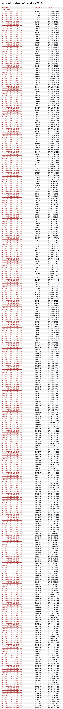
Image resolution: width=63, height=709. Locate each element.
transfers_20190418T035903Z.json (12, 214)
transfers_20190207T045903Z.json (12, 80)
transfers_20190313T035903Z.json (12, 145)
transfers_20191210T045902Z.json (12, 667)
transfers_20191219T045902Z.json (12, 684)
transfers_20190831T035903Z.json (12, 474)
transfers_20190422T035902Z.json (12, 221)
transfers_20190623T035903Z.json (12, 342)
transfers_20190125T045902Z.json (12, 55)
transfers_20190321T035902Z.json (12, 160)
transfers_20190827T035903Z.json (12, 466)
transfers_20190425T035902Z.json (12, 227)
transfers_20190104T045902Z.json (12, 15)
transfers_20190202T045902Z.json (12, 71)
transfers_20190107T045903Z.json (12, 21)
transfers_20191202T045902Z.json (12, 651)
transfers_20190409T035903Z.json (12, 197)
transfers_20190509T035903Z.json (12, 254)
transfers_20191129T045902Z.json (12, 646)
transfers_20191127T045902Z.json (12, 642)
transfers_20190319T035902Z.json (12, 156)
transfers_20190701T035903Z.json (12, 357)
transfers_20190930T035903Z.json (12, 531)
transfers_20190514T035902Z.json (12, 264)
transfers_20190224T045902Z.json (12, 113)
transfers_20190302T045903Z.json (12, 124)
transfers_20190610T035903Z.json (12, 317)
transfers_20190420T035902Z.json (12, 218)
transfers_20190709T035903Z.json (12, 372)
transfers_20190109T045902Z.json (12, 25)
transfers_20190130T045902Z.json (12, 65)
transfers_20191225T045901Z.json (12, 695)
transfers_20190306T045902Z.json (12, 132)
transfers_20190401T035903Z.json (12, 181)
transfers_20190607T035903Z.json (12, 311)
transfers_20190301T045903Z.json (12, 122)
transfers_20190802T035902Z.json (12, 418)
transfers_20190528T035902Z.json (12, 292)
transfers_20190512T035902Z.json (12, 260)
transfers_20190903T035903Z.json (12, 479)
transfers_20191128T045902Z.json (12, 644)
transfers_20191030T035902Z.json (12, 588)
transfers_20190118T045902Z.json (12, 42)
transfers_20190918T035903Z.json (12, 508)
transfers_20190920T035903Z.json (12, 512)
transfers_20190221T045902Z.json (12, 107)
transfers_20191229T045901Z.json (12, 703)
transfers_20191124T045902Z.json (12, 636)
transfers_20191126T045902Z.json (12, 640)
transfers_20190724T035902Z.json (12, 401)
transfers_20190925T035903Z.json (12, 521)
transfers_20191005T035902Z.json (12, 541)
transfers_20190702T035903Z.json (12, 359)
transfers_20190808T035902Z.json (12, 430)
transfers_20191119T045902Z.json (12, 627)
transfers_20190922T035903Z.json (12, 516)
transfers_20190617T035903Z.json (12, 330)
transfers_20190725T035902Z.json (12, 403)
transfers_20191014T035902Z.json (12, 558)
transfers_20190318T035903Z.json (12, 155)
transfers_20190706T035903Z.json (12, 367)
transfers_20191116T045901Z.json (12, 621)
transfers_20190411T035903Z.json (12, 200)
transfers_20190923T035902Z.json (12, 518)
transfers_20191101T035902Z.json (12, 592)
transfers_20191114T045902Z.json (12, 617)
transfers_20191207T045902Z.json (12, 661)
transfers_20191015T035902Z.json (12, 560)
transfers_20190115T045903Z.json (12, 36)
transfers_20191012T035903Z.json (12, 554)
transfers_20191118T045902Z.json (12, 625)
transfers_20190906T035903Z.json (12, 485)
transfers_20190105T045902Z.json (12, 17)
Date (48, 7)
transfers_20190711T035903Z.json (12, 376)
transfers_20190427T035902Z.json (12, 231)
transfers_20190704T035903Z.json (12, 363)
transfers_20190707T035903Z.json (12, 369)
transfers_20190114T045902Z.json (12, 34)
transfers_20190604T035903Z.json (12, 306)
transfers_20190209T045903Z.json (12, 84)
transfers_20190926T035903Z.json (12, 523)
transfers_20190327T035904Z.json (12, 172)
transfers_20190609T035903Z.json (12, 315)
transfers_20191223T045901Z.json (12, 692)
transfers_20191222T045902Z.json (12, 690)
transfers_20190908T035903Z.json (12, 489)
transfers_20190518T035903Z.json (12, 271)
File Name (5, 7)
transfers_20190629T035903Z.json (12, 353)
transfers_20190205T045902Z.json (12, 76)
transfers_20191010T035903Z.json (12, 550)
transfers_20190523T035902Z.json (12, 283)
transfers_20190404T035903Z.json (12, 187)
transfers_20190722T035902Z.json (12, 397)
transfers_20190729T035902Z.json (12, 411)
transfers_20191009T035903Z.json (12, 548)
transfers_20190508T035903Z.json (12, 252)
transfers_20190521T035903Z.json (12, 279)
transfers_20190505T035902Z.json (12, 246)
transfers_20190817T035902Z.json (12, 447)
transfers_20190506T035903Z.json (12, 248)
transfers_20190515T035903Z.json (12, 265)
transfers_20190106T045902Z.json (12, 19)
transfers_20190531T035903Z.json (12, 298)
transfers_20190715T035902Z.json (12, 384)
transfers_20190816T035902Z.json (12, 445)
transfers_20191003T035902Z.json (12, 537)
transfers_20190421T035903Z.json (12, 220)
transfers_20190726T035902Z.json (12, 405)
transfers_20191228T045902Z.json (12, 701)
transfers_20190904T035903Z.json (12, 481)
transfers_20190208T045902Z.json (12, 82)
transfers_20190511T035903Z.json (12, 258)
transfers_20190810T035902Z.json (12, 434)
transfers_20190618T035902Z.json (12, 332)
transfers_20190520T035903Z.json (12, 277)
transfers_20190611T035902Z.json (12, 319)
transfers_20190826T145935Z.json (12, 464)
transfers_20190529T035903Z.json (12, 294)
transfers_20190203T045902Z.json (12, 72)
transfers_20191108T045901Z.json (12, 606)
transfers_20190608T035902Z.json (12, 313)
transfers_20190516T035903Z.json (12, 267)
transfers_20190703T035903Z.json (12, 361)
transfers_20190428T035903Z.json (12, 233)
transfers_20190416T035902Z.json (12, 210)
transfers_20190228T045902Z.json (12, 120)
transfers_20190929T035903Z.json (12, 529)
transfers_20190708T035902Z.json (12, 371)
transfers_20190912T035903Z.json (12, 497)
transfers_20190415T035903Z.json (12, 208)
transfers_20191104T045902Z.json (12, 598)
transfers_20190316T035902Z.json (12, 151)
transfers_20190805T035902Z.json (12, 424)
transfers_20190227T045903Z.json (12, 118)
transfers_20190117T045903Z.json (12, 40)
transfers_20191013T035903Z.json (12, 556)
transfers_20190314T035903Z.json (12, 147)
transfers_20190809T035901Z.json (12, 432)
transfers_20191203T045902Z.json (12, 653)
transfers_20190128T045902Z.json (12, 61)
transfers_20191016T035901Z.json (12, 562)
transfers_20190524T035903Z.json (12, 285)
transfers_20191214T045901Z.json (12, 674)
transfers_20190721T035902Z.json (12, 395)
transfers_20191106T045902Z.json (12, 602)
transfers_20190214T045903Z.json (12, 93)
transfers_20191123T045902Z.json (12, 634)
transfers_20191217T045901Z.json (12, 680)
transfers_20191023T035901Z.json (12, 575)
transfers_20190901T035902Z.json (12, 476)
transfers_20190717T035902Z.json (12, 388)
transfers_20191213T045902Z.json (12, 672)
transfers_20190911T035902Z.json (12, 495)
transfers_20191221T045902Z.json (12, 688)
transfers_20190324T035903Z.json (12, 166)
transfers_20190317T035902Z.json (12, 153)
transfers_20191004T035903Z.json (12, 539)
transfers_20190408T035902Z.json (12, 195)
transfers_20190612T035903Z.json (12, 321)
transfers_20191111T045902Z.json (12, 611)
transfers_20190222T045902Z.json (12, 109)
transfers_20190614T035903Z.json (12, 325)
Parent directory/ (6, 9)
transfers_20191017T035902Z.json (12, 564)
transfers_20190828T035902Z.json (12, 468)
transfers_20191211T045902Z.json (12, 669)
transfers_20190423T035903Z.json (12, 223)
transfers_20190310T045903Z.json (12, 139)
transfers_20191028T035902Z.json (12, 585)
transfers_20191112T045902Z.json (12, 613)
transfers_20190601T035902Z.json (12, 300)
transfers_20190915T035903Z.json (12, 502)
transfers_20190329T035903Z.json (12, 176)
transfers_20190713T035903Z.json (12, 380)
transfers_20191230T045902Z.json (12, 705)
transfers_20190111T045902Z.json (12, 29)
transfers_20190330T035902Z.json (12, 178)
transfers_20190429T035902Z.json (12, 235)
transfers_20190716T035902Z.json (12, 386)
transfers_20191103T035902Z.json (12, 596)
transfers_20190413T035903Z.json (12, 204)
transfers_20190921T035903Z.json (12, 514)
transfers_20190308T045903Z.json (12, 135)
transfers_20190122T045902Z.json (12, 50)
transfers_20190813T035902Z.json (12, 439)
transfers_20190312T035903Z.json (12, 143)
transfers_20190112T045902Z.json (12, 30)
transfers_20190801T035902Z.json (12, 416)
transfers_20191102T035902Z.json (12, 594)
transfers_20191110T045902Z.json (12, 609)
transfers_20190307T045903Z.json (12, 134)
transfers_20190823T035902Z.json (12, 458)
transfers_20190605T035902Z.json (12, 307)
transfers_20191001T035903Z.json (12, 533)
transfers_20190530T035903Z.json (12, 296)
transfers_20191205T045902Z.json (12, 657)
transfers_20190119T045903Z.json (12, 44)
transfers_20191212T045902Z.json (12, 671)
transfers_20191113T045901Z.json (12, 615)
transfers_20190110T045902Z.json (12, 27)
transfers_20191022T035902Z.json (12, 573)
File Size (37, 7)
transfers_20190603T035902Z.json (12, 304)
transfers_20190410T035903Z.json (12, 199)
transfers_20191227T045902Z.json (12, 699)
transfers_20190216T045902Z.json (12, 97)
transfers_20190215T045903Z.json (12, 95)
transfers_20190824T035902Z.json (12, 460)
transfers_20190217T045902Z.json (12, 99)
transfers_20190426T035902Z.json (12, 229)
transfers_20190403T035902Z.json (12, 185)
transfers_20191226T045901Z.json (12, 697)
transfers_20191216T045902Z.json (12, 678)
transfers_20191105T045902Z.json (12, 600)
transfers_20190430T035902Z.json (12, 237)
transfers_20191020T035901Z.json (12, 569)
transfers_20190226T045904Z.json (12, 116)
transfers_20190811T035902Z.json (12, 435)
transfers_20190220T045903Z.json (12, 105)
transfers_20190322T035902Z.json (12, 162)
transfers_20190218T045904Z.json (12, 101)
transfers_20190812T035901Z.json (12, 437)
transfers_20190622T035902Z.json (12, 340)
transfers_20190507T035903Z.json (12, 250)
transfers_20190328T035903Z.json (12, 174)
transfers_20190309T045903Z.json (12, 137)
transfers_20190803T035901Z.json (12, 420)
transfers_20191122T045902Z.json (12, 632)
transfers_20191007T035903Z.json (12, 544)
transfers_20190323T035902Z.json (12, 164)
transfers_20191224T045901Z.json (12, 693)
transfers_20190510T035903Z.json (12, 256)
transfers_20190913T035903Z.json (12, 499)
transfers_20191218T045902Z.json (12, 682)
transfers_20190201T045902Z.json (12, 69)
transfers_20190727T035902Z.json (12, 407)
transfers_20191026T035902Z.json (12, 581)
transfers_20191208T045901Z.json (12, 663)
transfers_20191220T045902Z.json (12, 686)
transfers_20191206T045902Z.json (12, 659)
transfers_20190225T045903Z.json (12, 114)
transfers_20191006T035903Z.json (12, 543)
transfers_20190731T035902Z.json (12, 414)
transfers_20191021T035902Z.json (12, 571)
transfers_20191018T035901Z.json (12, 565)
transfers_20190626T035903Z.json (12, 348)
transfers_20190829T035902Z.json (12, 470)
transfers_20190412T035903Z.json (12, 202)
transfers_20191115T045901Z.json (12, 619)
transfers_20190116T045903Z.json (12, 38)
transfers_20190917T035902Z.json (12, 506)
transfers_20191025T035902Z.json (12, 579)
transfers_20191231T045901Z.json (12, 707)
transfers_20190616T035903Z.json (12, 328)
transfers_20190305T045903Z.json (12, 130)
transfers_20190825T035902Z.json (12, 462)
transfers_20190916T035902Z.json (12, 504)
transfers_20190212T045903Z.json (12, 90)
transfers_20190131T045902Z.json (12, 67)
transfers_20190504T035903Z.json (12, 244)
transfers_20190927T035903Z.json (12, 525)
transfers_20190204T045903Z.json (12, 74)
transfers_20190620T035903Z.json (12, 336)
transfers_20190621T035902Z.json (12, 338)
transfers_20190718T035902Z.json (12, 390)
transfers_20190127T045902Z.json (12, 59)
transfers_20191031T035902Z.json (12, 590)
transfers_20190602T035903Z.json (12, 302)
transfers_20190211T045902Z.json (12, 88)
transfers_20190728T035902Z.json (12, 409)
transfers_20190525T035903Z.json (12, 286)
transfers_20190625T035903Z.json (12, 346)
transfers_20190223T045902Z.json (12, 111)
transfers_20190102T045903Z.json (12, 11)
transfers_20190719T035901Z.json (12, 392)
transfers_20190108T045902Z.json (12, 23)
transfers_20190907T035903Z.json (12, 487)
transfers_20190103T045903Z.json (12, 13)
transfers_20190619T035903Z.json (12, 334)
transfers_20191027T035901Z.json (12, 583)
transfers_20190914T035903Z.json (12, 500)
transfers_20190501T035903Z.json (12, 239)
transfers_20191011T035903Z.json (12, 552)
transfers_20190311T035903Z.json (12, 141)
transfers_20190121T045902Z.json (12, 48)
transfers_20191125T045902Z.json (12, 638)
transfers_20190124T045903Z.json (12, 53)
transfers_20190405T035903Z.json (12, 189)
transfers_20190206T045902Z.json (12, 78)
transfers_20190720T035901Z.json (12, 393)
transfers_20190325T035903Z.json (12, 168)
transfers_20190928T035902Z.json (12, 527)
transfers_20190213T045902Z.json (12, 92)
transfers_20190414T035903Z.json (12, 206)
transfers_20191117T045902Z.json (12, 623)
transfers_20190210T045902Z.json (12, 86)
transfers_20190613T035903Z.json (12, 323)
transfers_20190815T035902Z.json (12, 443)
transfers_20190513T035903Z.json (12, 262)
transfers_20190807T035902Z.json (12, 428)
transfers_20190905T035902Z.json (12, 483)
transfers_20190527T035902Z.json (12, 290)
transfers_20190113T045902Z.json (12, 32)
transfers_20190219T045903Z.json (12, 103)
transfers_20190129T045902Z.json (12, 63)
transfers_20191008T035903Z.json (12, 546)
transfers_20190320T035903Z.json (12, 158)
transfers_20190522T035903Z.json (12, 281)
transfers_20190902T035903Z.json (12, 478)
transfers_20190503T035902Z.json (12, 243)
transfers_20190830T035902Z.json (12, 472)
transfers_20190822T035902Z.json (12, 457)
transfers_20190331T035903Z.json (12, 179)
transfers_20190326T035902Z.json (12, 170)
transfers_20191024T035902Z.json (12, 577)
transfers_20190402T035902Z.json (12, 183)
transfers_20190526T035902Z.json (12, 288)
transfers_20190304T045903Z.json (12, 128)
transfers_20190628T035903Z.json (12, 351)
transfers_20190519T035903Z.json (12, 275)
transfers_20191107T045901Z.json (12, 604)
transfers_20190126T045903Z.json (12, 57)
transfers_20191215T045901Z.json (12, 676)
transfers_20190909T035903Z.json (12, 491)
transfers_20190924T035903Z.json (12, 520)
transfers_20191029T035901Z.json (12, 586)
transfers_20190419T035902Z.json (12, 216)
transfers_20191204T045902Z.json (12, 655)
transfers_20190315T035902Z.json (12, 149)
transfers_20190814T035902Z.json (12, 441)
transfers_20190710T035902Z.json (12, 374)
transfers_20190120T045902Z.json (12, 46)
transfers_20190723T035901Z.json (12, 399)
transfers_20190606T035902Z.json (12, 309)
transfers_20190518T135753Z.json (12, 273)
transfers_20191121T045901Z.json (12, 630)
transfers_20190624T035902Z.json (12, 344)
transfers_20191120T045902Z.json (12, 628)
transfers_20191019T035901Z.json (12, 567)
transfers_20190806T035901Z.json (12, 426)
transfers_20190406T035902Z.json (12, 191)
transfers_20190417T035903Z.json (12, 212)
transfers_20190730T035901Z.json (12, 413)
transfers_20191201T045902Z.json (12, 649)
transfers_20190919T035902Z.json (12, 510)
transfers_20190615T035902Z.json (12, 327)
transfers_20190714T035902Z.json (12, 382)
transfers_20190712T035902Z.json (12, 378)
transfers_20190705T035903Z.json (12, 365)
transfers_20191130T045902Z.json (12, 648)
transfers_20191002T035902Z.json (12, 535)
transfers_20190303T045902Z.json (12, 126)
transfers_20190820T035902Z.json (12, 453)
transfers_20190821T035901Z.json (12, 455)
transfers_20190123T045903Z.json (12, 51)
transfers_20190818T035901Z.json (12, 449)
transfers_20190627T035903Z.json (12, 350)
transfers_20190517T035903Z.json (12, 269)
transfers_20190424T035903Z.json (12, 225)
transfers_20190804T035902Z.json (12, 422)
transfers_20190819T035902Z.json (12, 451)
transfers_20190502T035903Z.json (12, 241)
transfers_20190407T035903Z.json (12, 193)
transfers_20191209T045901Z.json (12, 665)
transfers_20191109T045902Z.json (12, 607)
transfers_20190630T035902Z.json (12, 355)
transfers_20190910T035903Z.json (12, 493)
